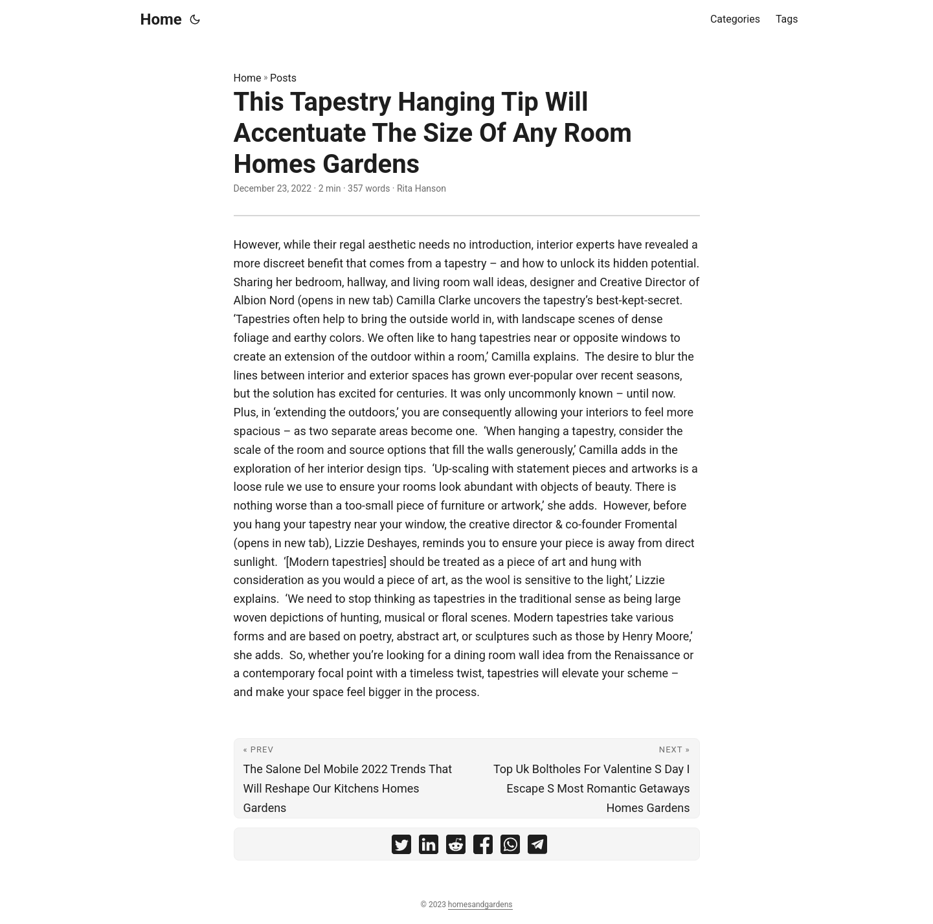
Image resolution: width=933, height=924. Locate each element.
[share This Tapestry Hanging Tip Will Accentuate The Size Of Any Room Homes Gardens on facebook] (483, 847)
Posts (283, 78)
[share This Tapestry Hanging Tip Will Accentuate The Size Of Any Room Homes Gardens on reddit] (456, 847)
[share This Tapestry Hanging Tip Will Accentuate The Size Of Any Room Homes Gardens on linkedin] (428, 847)
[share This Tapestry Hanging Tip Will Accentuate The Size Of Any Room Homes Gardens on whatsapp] (510, 847)
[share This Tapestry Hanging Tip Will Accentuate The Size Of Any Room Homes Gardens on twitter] (401, 847)
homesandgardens (480, 904)
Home (161, 19)
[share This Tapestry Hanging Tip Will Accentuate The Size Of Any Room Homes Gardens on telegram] (537, 847)
